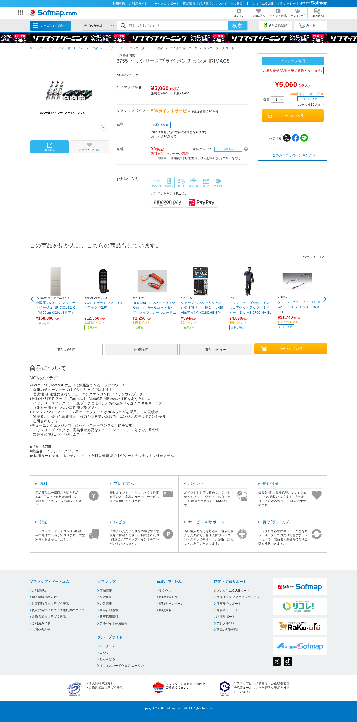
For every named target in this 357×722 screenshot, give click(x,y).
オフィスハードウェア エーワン (122, 665)
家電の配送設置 (227, 629)
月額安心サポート (228, 603)
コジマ (104, 652)
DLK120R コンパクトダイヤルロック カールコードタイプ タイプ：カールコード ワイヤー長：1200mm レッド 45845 (154, 307)
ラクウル (165, 590)
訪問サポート (225, 616)
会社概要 (106, 597)
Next (324, 299)
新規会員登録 (275, 25)
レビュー (122, 522)
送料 (43, 483)
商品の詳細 (66, 350)
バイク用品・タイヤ (183, 48)
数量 (273, 99)
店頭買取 (165, 610)
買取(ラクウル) (276, 522)
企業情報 (106, 603)
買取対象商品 (168, 597)
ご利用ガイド (138, 3)
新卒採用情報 (109, 616)
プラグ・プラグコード (219, 48)
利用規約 (119, 3)
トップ (38, 48)
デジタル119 (225, 623)
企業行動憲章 (109, 610)
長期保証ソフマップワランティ (238, 597)
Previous (32, 299)
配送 (43, 522)
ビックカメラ (109, 646)
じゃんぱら (107, 659)
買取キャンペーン (171, 603)
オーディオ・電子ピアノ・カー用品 (74, 48)
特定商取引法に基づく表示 (50, 603)
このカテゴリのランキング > (293, 155)
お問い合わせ (286, 3)
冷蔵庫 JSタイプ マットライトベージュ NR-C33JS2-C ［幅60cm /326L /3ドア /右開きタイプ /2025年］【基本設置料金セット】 (57, 307)
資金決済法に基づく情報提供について (58, 610)
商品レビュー (216, 350)
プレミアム (124, 483)
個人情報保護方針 (44, 597)
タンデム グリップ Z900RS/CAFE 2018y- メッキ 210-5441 (299, 306)
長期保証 (270, 483)
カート (307, 25)
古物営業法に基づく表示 (49, 616)
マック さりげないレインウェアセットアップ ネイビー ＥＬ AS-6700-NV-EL (250, 307)
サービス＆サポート (165, 3)
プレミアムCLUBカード (233, 590)
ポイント (196, 483)
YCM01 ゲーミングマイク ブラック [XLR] (103, 305)
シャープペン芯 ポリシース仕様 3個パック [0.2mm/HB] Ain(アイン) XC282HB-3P (202, 307)
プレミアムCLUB (261, 3)
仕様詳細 (141, 350)
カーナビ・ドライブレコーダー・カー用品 (134, 48)
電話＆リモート (227, 610)
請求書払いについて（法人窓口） (222, 3)
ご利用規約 (39, 590)
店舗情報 (189, 3)
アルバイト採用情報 (113, 623)
